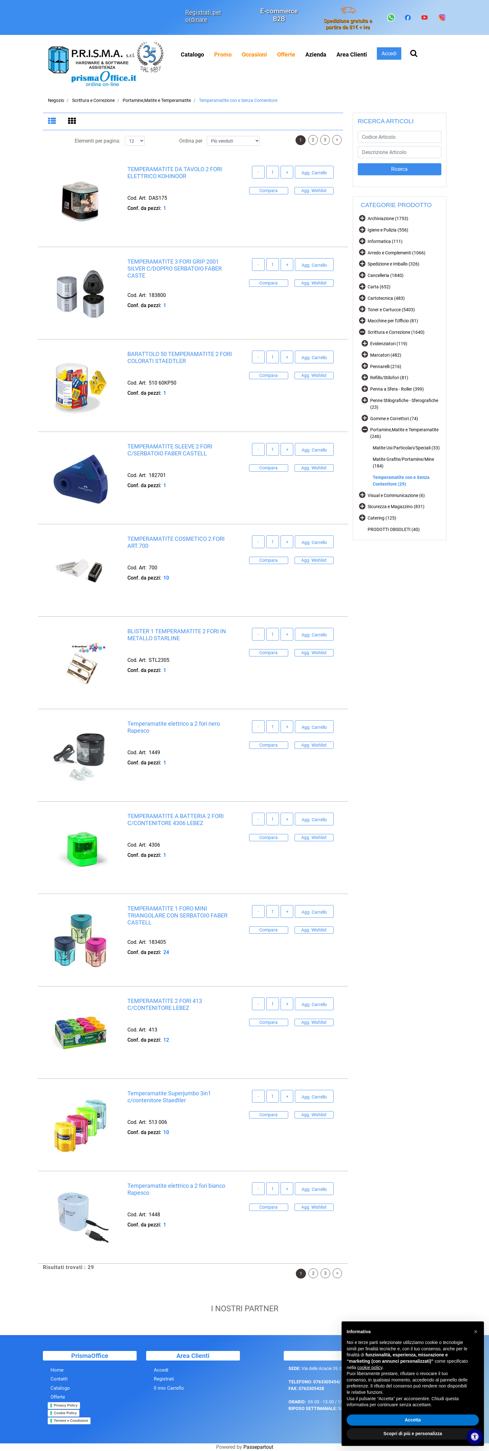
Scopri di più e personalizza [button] (413, 1433)
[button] (399, 169)
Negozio (56, 100)
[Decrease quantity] (258, 172)
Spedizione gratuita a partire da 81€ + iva (347, 24)
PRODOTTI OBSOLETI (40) (394, 529)
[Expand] (362, 218)
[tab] (53, 122)
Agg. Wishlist (314, 190)
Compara (268, 190)
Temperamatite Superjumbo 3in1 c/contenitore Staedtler (169, 1097)
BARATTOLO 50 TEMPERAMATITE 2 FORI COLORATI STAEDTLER (179, 358)
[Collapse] (362, 332)
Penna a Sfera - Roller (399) (397, 389)
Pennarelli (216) (385, 366)
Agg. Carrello (314, 173)
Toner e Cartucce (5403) (391, 309)
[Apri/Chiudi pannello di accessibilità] (475, 1437)
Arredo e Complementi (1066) (396, 252)
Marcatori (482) (385, 355)
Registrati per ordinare (203, 16)
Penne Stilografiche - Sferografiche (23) (404, 404)
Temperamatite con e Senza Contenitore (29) (401, 481)
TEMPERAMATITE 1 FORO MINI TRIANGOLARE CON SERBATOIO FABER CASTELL (177, 916)
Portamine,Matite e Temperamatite (157, 100)
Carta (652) (379, 286)
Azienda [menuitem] (315, 54)
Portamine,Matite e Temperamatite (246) (404, 433)
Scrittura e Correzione (93, 100)
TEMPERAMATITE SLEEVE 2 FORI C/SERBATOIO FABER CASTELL (169, 450)
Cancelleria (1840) (386, 275)
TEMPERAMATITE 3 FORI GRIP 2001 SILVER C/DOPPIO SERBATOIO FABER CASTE (174, 269)
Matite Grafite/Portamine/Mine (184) (403, 462)
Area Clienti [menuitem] (351, 54)
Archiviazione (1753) (388, 218)
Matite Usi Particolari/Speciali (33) (406, 447)
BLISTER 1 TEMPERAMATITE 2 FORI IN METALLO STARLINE (176, 635)
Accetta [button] (413, 1419)
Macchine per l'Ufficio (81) (393, 320)
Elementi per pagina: (97, 141)
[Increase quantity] (287, 172)
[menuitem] (223, 54)
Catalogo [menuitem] (192, 54)
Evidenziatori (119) (388, 343)
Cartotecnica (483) (386, 298)
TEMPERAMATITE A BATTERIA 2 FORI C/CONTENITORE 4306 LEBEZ (175, 820)
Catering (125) (382, 518)
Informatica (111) (385, 241)
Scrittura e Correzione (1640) (396, 332)
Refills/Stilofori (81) (389, 377)
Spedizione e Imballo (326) (393, 263)
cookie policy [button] (369, 1367)
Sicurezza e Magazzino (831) (396, 506)
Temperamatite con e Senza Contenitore (238, 100)
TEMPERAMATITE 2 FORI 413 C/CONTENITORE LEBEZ (164, 1005)
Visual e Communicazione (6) (396, 495)
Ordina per (190, 141)
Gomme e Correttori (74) (394, 418)
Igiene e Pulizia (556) (388, 229)
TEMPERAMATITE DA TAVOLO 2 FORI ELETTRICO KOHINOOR (174, 173)
